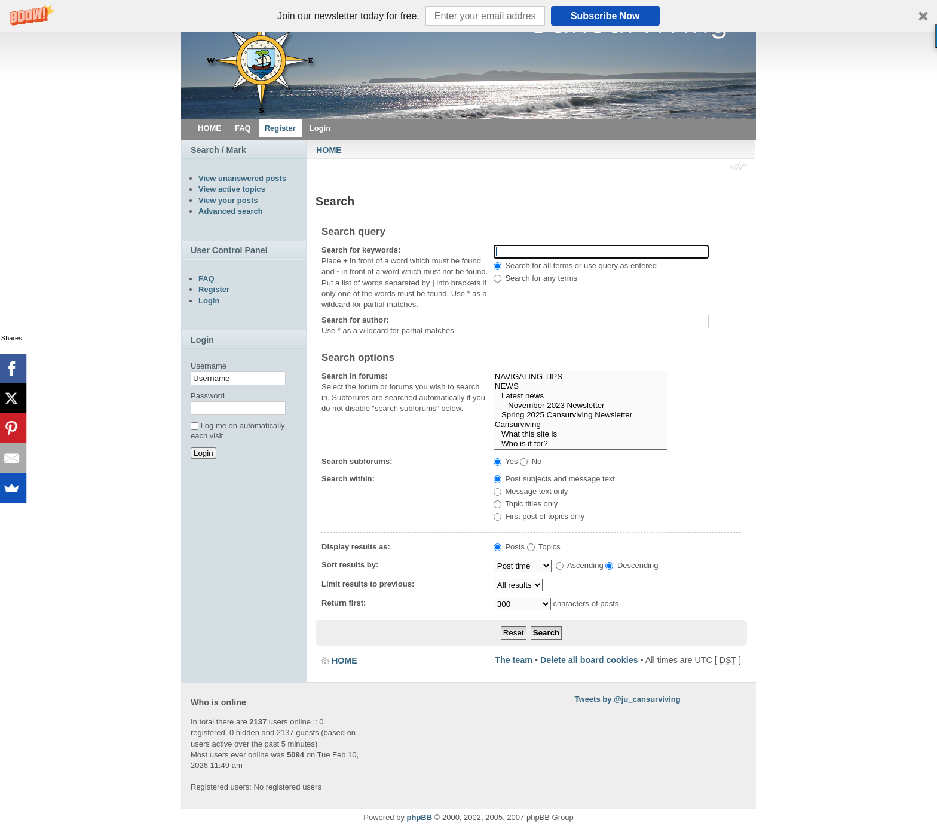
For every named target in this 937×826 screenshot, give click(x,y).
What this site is (580, 434)
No (530, 461)
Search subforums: (356, 461)
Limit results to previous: (367, 583)
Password (208, 395)
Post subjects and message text (554, 478)
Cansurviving (580, 424)
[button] (468, 16)
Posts (509, 546)
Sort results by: (349, 564)
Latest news (580, 396)
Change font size (738, 167)
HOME (329, 150)
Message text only (531, 491)
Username (208, 365)
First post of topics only (539, 516)
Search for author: (355, 319)
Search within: (348, 478)
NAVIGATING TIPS (580, 377)
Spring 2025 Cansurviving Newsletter (580, 415)
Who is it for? (580, 444)
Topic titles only (526, 503)
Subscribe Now (605, 16)
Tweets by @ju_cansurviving (628, 699)
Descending (631, 565)
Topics (544, 546)
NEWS (580, 386)
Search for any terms (535, 278)
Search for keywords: (360, 249)
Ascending (580, 565)
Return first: (343, 602)
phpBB (420, 817)
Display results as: (355, 546)
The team (513, 660)
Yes (506, 461)
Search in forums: (354, 375)
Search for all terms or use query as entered (575, 265)
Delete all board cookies (589, 660)
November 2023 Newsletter (580, 405)
